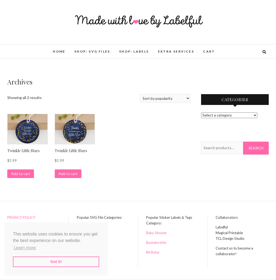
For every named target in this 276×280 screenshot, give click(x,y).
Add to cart (20, 173)
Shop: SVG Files (92, 51)
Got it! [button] (56, 261)
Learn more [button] (25, 247)
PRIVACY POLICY (21, 217)
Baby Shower (156, 233)
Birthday (153, 252)
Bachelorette (156, 242)
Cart (209, 51)
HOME (59, 51)
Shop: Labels (134, 51)
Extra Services (176, 51)
